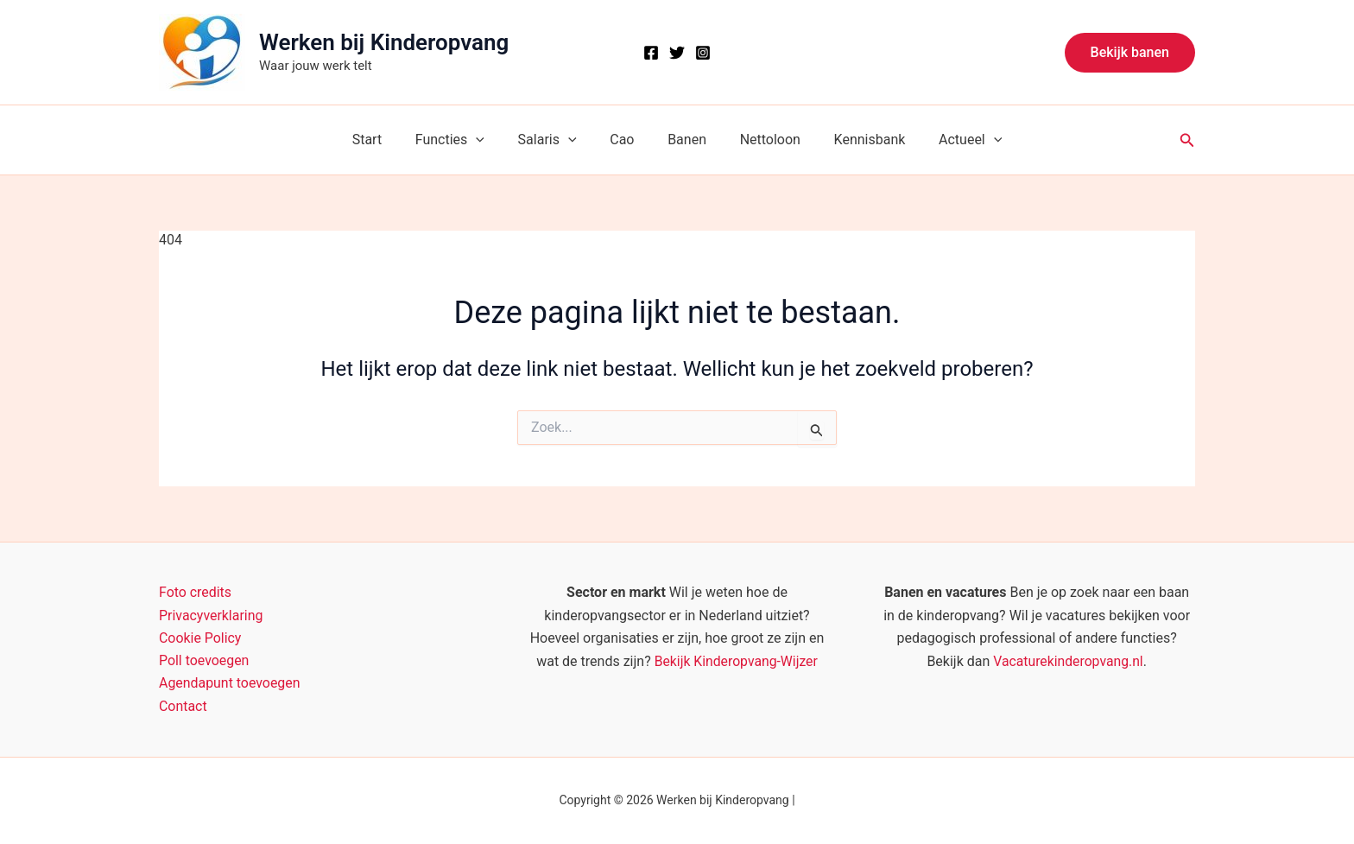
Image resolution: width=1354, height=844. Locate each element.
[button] (1130, 53)
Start (387, 139)
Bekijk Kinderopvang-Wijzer (736, 660)
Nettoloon (761, 139)
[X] (677, 52)
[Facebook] (651, 52)
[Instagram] (703, 52)
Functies (463, 140)
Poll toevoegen (204, 660)
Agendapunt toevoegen (230, 684)
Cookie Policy (200, 638)
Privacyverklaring (211, 614)
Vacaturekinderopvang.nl (1068, 660)
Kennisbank (855, 139)
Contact (183, 706)
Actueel (950, 140)
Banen (684, 139)
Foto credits (195, 592)
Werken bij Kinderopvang (384, 42)
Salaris (556, 140)
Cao (625, 139)
